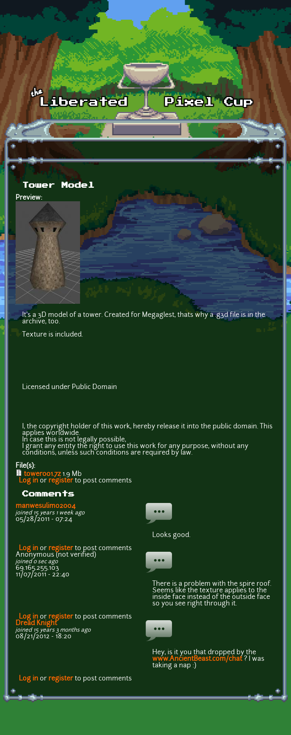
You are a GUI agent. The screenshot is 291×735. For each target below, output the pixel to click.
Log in (28, 481)
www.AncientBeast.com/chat (197, 659)
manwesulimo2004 (46, 506)
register (60, 481)
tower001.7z (42, 474)
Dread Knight (36, 623)
